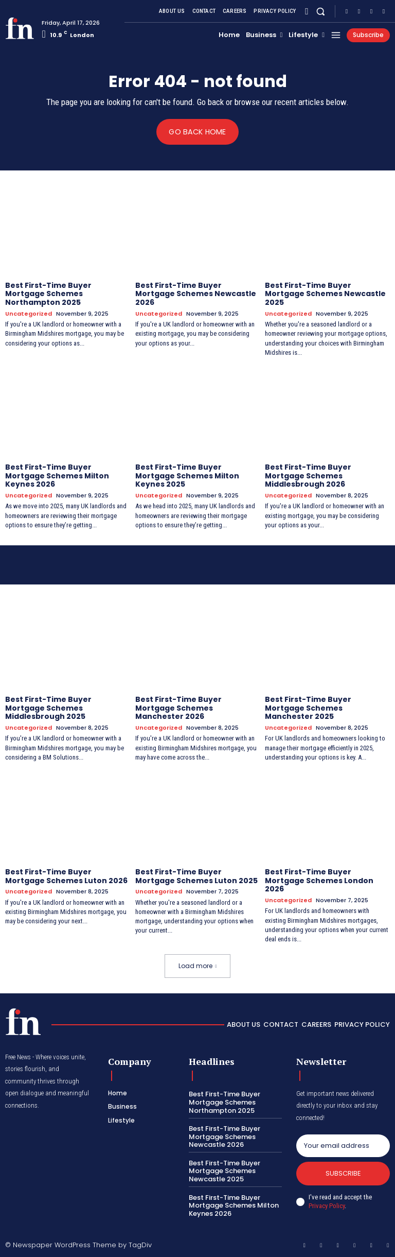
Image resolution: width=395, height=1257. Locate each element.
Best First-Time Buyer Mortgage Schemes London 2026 (319, 880)
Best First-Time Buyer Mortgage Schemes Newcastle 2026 (195, 293)
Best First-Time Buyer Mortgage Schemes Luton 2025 (196, 876)
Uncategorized (28, 314)
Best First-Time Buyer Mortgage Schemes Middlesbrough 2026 (308, 476)
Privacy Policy (327, 1206)
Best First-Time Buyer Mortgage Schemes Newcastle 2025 (325, 293)
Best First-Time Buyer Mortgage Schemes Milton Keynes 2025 (187, 476)
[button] (321, 11)
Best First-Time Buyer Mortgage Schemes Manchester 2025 (308, 708)
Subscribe (343, 1173)
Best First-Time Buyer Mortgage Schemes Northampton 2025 (48, 293)
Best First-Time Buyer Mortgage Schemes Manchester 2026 (178, 708)
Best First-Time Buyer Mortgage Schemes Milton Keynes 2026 (57, 476)
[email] (343, 1145)
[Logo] (19, 28)
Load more (197, 965)
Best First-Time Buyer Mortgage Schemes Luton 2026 (66, 876)
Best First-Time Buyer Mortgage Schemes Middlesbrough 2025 (48, 708)
